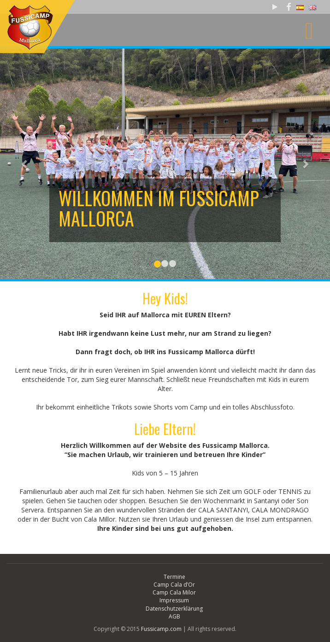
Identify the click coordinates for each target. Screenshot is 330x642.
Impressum (174, 600)
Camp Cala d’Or (174, 584)
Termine (174, 577)
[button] (24, 163)
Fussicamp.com (161, 629)
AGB (174, 616)
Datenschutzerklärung (174, 608)
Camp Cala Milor (174, 592)
